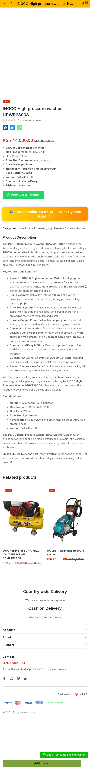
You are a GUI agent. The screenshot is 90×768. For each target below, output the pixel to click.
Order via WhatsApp (25, 194)
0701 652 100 (14, 663)
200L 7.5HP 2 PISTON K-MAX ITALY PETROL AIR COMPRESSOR (21, 554)
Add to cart (41, 763)
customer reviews (29, 120)
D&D (84, 694)
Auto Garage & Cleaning (32, 228)
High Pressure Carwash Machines (67, 228)
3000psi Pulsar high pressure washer (65, 552)
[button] (79, 4)
